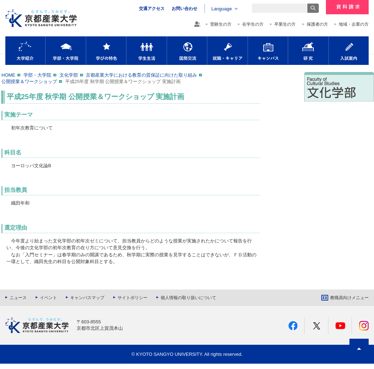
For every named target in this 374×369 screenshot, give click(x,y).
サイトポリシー (132, 297)
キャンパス (268, 50)
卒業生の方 (285, 24)
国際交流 (187, 50)
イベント (48, 297)
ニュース (18, 297)
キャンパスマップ (87, 297)
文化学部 (68, 75)
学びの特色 (106, 50)
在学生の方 (253, 24)
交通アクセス (152, 8)
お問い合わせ (184, 8)
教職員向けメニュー (349, 297)
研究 (308, 50)
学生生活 (146, 50)
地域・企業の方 (354, 24)
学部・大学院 (66, 50)
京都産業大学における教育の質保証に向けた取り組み (141, 75)
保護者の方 (317, 24)
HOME (8, 75)
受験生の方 (221, 24)
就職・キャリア (227, 50)
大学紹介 (25, 50)
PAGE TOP (359, 362)
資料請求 (347, 7)
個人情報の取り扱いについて (188, 297)
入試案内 (349, 50)
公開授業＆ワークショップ (29, 81)
